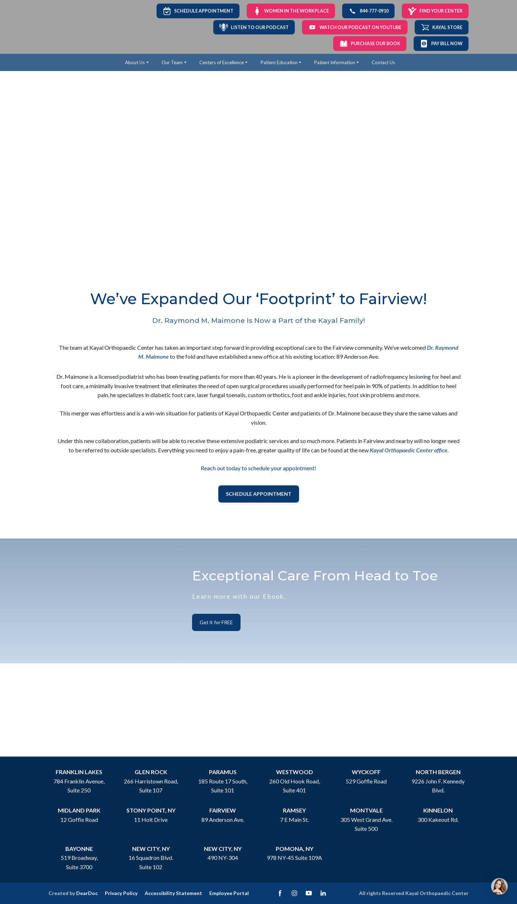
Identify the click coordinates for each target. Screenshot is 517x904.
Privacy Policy (121, 893)
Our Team (172, 62)
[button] (198, 11)
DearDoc (87, 893)
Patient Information (334, 62)
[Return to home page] (72, 27)
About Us (135, 62)
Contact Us (383, 62)
